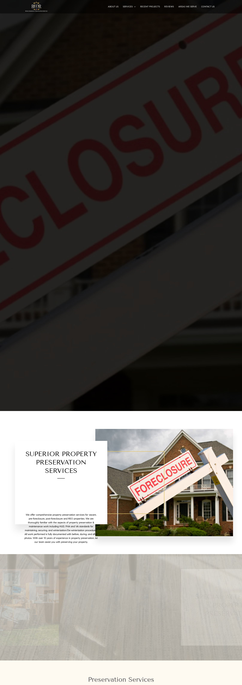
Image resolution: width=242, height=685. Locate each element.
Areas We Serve (187, 6)
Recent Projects (150, 6)
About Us (113, 6)
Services (128, 6)
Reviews (169, 6)
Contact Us (208, 6)
